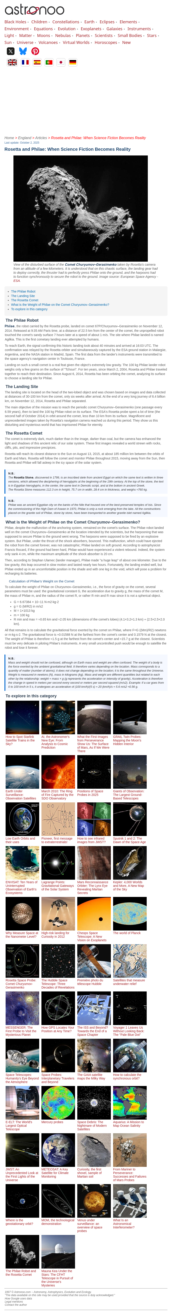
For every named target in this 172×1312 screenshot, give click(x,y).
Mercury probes (58, 1120)
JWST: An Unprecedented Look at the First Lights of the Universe (22, 1173)
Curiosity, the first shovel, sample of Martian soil (94, 1171)
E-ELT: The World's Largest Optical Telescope (22, 1124)
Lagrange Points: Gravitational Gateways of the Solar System (58, 884)
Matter (25, 35)
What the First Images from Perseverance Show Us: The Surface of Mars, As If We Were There (94, 742)
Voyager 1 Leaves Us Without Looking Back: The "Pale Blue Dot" (130, 1029)
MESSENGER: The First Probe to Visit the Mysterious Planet (22, 1029)
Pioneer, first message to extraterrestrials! (58, 838)
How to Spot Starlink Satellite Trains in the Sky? (22, 738)
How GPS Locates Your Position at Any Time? (58, 1027)
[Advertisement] (86, 100)
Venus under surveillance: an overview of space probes (94, 1224)
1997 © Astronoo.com (18, 1292)
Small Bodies (130, 35)
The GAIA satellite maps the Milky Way (94, 1074)
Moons (43, 35)
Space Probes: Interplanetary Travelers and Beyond (58, 1076)
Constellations (65, 21)
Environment (16, 28)
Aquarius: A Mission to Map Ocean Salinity (130, 1122)
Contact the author (16, 1304)
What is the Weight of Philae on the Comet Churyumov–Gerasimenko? (60, 304)
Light (9, 35)
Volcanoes (48, 42)
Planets (83, 35)
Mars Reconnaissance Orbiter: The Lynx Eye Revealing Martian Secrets (94, 886)
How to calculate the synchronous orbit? (130, 1074)
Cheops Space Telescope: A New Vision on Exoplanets (94, 935)
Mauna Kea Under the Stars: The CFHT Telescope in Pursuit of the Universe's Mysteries (58, 1276)
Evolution (67, 28)
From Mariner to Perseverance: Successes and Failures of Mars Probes (130, 1173)
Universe (25, 42)
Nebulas (63, 35)
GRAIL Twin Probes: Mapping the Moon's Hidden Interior (130, 738)
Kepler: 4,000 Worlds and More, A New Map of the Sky (130, 884)
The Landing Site (23, 296)
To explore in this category (29, 309)
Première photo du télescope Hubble (94, 980)
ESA (16, 280)
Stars (152, 35)
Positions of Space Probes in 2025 (94, 791)
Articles (41, 138)
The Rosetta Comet (24, 300)
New (126, 42)
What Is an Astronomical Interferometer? (130, 1222)
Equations (43, 28)
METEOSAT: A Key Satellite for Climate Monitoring (58, 1171)
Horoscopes (106, 42)
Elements (128, 21)
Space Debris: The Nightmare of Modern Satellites (94, 1124)
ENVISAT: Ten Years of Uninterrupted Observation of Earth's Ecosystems (22, 886)
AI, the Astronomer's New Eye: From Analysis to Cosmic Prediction (58, 740)
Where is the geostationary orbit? (22, 1220)
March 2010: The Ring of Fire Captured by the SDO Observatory (58, 793)
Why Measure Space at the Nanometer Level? (22, 933)
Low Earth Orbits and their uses (22, 838)
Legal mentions (14, 1301)
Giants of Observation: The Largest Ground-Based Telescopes (130, 793)
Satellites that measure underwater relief (130, 980)
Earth (89, 21)
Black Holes (15, 21)
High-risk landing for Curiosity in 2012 (58, 933)
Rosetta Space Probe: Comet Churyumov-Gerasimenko (22, 982)
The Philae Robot (23, 291)
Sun (8, 42)
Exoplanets (91, 28)
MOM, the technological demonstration (58, 1220)
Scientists (104, 35)
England (24, 138)
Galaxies (115, 28)
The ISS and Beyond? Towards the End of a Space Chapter (94, 1029)
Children (39, 21)
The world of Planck (130, 931)
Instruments (139, 28)
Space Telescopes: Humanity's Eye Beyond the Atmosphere (22, 1076)
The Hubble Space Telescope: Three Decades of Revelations (58, 982)
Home (9, 138)
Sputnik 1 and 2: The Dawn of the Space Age (130, 838)
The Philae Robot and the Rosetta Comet (22, 1271)
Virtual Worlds (76, 42)
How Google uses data (18, 1298)
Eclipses (107, 21)
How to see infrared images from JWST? (94, 838)
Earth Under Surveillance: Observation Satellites (22, 793)
